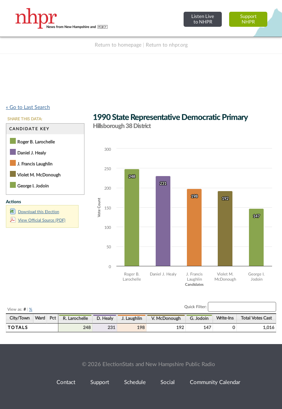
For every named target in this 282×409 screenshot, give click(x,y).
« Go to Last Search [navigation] (28, 107)
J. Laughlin (132, 318)
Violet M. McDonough (39, 175)
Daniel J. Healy (31, 153)
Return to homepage (118, 45)
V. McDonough (166, 318)
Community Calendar (215, 382)
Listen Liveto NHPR (202, 19)
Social (167, 382)
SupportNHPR (248, 19)
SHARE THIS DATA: (24, 119)
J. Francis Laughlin (35, 164)
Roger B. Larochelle (36, 142)
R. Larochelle (75, 318)
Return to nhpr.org (167, 45)
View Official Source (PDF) (37, 220)
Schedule (135, 382)
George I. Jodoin (33, 186)
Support (99, 382)
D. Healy (105, 318)
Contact (66, 382)
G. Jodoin (199, 318)
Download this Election (34, 212)
